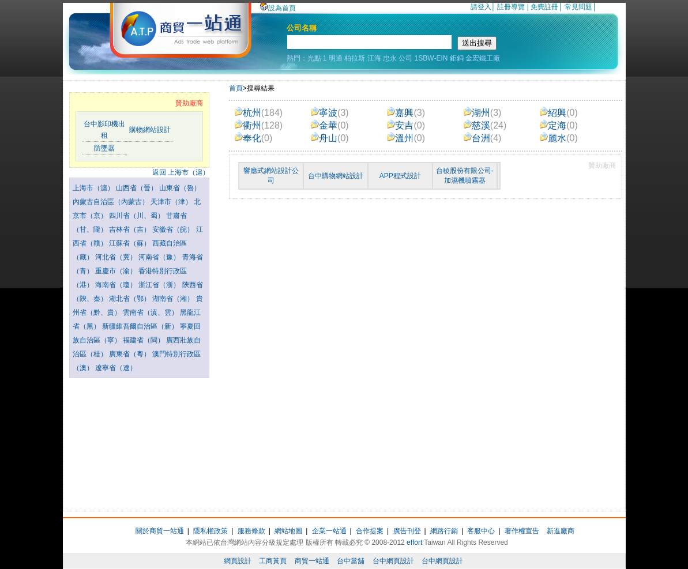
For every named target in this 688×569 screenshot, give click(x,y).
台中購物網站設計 (335, 176)
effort (414, 542)
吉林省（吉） (130, 229)
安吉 (406, 125)
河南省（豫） (160, 257)
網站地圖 (288, 531)
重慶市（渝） (116, 271)
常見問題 (578, 7)
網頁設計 (237, 561)
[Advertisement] (139, 441)
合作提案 (370, 531)
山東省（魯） (180, 188)
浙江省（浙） (160, 285)
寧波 (330, 113)
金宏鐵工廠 (482, 58)
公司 (405, 58)
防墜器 (104, 148)
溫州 (406, 138)
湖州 (483, 113)
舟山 (330, 138)
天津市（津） (172, 202)
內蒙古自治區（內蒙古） (112, 202)
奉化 (254, 138)
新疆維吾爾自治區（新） (141, 326)
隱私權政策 (210, 531)
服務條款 (251, 531)
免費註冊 (544, 7)
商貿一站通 (312, 561)
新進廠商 (560, 531)
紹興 (559, 113)
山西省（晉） (137, 188)
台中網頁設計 (393, 561)
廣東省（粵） (130, 354)
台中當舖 (350, 561)
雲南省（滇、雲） (151, 312)
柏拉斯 (354, 58)
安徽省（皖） (174, 229)
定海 (559, 125)
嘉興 (406, 113)
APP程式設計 (400, 176)
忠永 (390, 58)
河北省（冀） (116, 257)
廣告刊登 (407, 531)
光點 (314, 58)
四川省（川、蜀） (137, 216)
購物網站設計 (150, 130)
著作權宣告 (522, 531)
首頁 (236, 88)
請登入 (481, 7)
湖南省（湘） (174, 299)
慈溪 (485, 125)
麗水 (559, 138)
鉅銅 (457, 58)
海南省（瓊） (116, 285)
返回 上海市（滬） (180, 172)
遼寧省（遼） (116, 368)
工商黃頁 (273, 561)
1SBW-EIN (431, 58)
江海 (374, 58)
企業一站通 (329, 531)
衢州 (259, 125)
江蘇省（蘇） (130, 243)
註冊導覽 (511, 7)
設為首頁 (278, 8)
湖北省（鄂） (130, 299)
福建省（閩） (144, 340)
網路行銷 (444, 531)
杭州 (259, 113)
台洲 (483, 138)
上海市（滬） (94, 188)
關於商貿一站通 (160, 531)
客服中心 (481, 531)
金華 (330, 125)
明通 (336, 58)
